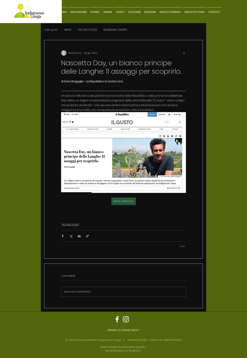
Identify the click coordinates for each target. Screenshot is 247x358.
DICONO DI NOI (87, 30)
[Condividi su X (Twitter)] (71, 236)
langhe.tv (135, 350)
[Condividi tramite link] (87, 236)
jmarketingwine (116, 350)
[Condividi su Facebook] (62, 236)
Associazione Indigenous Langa (100, 340)
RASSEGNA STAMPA (115, 30)
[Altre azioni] (184, 53)
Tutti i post (51, 30)
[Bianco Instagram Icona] (126, 319)
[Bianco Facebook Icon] (117, 319)
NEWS (67, 30)
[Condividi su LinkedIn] (79, 236)
